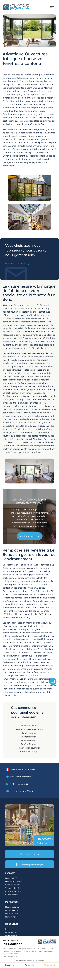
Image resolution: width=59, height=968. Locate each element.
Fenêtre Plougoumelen (29, 747)
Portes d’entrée (11, 894)
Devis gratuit (11, 936)
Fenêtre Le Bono (29, 740)
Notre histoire (11, 917)
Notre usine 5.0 (12, 910)
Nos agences (11, 932)
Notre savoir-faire (13, 913)
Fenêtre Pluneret (29, 725)
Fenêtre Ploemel (29, 744)
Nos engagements (13, 907)
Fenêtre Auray (29, 733)
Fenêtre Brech (29, 736)
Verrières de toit (12, 888)
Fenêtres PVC (11, 878)
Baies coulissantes (13, 885)
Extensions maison (13, 891)
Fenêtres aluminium (14, 881)
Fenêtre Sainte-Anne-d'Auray (29, 729)
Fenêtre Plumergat (29, 751)
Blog (7, 929)
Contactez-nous (28, 536)
